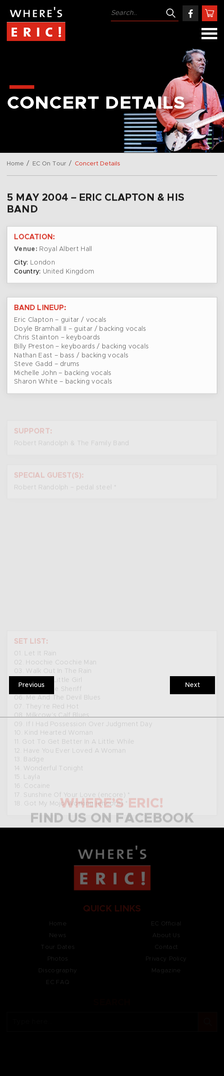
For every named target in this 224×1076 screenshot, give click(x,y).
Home (15, 164)
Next (192, 685)
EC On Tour (49, 164)
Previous (31, 685)
